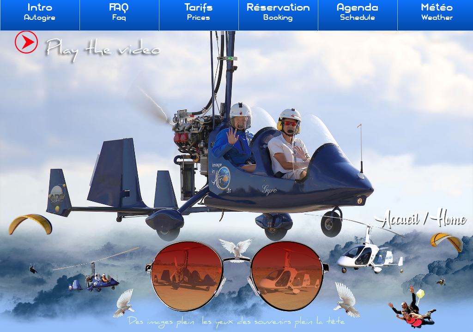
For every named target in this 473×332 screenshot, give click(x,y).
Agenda (357, 11)
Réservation (278, 11)
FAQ (119, 11)
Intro (39, 11)
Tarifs (198, 11)
